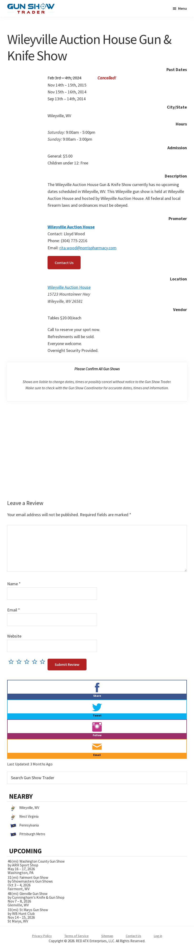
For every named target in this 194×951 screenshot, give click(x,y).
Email (13, 610)
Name (14, 583)
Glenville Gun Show (33, 893)
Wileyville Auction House (69, 287)
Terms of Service (76, 936)
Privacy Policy (42, 936)
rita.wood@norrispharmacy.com (87, 247)
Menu (182, 8)
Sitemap (107, 936)
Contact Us (64, 262)
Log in (158, 936)
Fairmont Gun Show (33, 877)
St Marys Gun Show (33, 910)
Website (14, 636)
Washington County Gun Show (42, 861)
